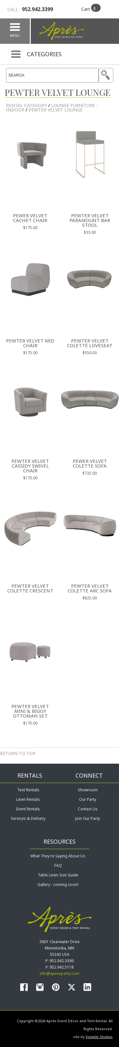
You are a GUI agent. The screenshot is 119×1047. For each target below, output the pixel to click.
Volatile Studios (99, 1036)
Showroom (88, 790)
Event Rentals (28, 809)
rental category (26, 105)
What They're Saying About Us (57, 856)
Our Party (87, 799)
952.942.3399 (30, 9)
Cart (85, 9)
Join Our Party (87, 818)
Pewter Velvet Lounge (56, 110)
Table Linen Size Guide (58, 875)
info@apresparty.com (59, 973)
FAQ (58, 865)
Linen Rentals (28, 799)
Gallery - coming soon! (57, 884)
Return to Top (18, 753)
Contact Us (88, 809)
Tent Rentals (28, 790)
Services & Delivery (28, 818)
